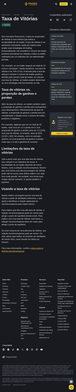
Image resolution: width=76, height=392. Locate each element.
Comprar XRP (62, 321)
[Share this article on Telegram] (64, 20)
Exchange (24, 283)
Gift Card (23, 297)
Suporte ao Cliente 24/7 (46, 311)
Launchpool (24, 300)
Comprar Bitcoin (62, 316)
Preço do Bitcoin (63, 291)
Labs (22, 338)
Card (22, 292)
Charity (23, 311)
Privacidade (6, 300)
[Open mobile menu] (71, 4)
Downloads (42, 283)
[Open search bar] (55, 4)
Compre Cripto (25, 286)
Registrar (63, 4)
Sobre (4, 283)
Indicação (42, 289)
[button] (71, 4)
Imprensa (5, 292)
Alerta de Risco (7, 311)
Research (24, 308)
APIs (40, 324)
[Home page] (31, 4)
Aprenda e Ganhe (63, 283)
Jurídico (4, 294)
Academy (24, 294)
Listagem (23, 331)
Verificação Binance (45, 327)
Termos (4, 297)
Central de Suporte (45, 314)
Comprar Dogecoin (63, 324)
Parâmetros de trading (46, 330)
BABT (22, 306)
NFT (22, 303)
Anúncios (5, 289)
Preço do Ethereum (64, 294)
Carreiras (5, 286)
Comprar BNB (62, 318)
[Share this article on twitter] (51, 20)
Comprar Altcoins (63, 329)
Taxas (41, 321)
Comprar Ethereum (63, 327)
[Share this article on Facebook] (57, 20)
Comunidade (6, 308)
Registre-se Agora (62, 133)
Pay (22, 289)
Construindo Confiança (9, 303)
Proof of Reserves (44, 301)
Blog (3, 306)
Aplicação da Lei (44, 337)
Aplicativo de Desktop (46, 286)
